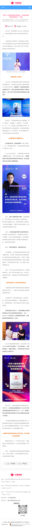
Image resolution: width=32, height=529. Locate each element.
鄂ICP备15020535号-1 (16, 525)
